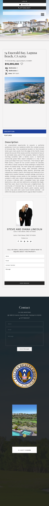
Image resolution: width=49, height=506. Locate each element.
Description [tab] (9, 132)
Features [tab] (8, 136)
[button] (7, 90)
